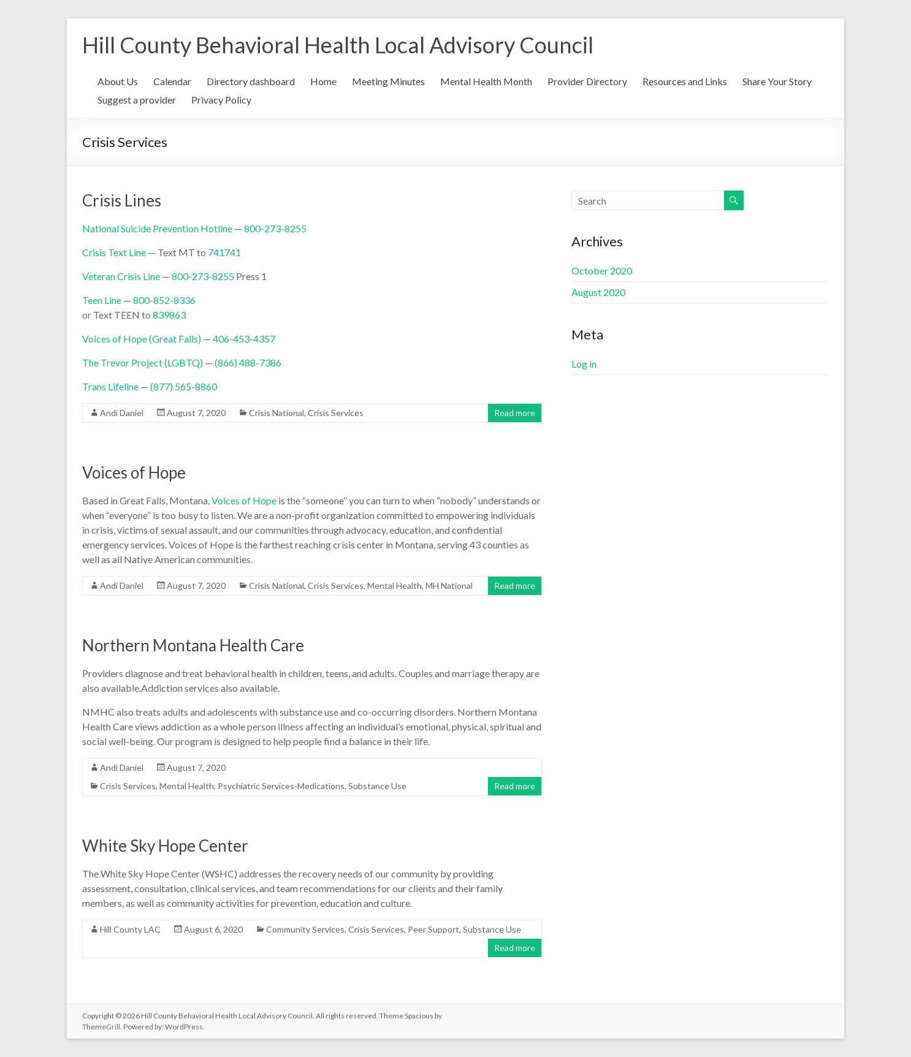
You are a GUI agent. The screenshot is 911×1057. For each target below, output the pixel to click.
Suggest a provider (136, 99)
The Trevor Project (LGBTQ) (142, 362)
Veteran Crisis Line (121, 276)
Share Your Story (777, 81)
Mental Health (394, 585)
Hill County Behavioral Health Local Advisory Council (337, 44)
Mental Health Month (486, 81)
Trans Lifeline (110, 386)
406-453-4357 (244, 338)
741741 (224, 252)
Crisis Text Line (114, 252)
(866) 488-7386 (248, 362)
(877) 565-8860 (183, 386)
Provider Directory (587, 81)
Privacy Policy (221, 99)
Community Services (305, 929)
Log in (584, 363)
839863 (169, 314)
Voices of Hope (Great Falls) (141, 338)
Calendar (172, 81)
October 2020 (601, 270)
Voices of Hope (134, 472)
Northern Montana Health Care (193, 645)
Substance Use (377, 786)
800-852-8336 (164, 300)
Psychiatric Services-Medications (281, 786)
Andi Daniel (121, 412)
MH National (449, 585)
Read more (514, 412)
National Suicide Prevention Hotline (157, 228)
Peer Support (433, 929)
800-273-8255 (275, 228)
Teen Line (101, 300)
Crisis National (276, 412)
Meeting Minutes (388, 81)
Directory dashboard (251, 81)
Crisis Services (336, 412)
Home (323, 81)
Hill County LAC (130, 929)
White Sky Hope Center (165, 845)
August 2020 (598, 292)
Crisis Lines (121, 200)
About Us (117, 81)
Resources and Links (684, 81)
